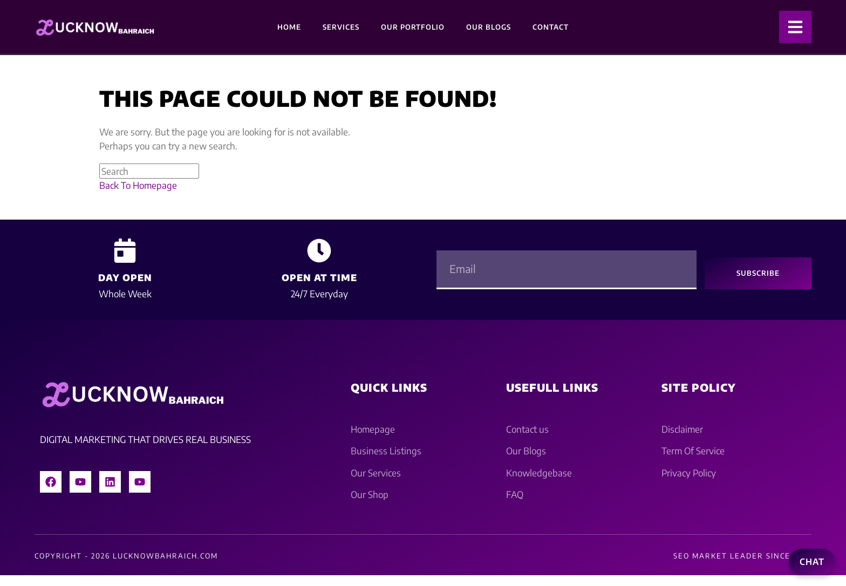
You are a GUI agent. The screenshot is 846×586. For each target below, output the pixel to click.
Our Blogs (488, 27)
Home (289, 27)
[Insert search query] (149, 171)
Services (341, 27)
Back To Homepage (138, 185)
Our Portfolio (413, 27)
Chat (812, 561)
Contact (551, 27)
